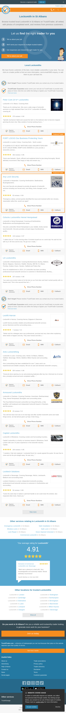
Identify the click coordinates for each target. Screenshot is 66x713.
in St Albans (16, 526)
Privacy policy (38, 664)
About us (4, 661)
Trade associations (40, 661)
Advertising (5, 664)
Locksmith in (16, 595)
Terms (36, 672)
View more (33, 512)
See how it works (33, 650)
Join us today (33, 633)
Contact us (4, 669)
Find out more (12, 93)
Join (42, 2)
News (3, 672)
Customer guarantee (40, 675)
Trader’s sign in (60, 6)
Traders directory (39, 666)
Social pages (5, 675)
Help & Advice (5, 666)
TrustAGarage (5, 700)
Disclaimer (37, 669)
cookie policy (40, 702)
